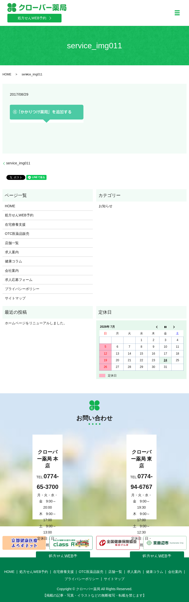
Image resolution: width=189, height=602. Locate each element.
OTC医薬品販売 (17, 234)
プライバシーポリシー (22, 289)
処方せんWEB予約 (19, 215)
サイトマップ (15, 298)
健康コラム (13, 261)
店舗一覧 (12, 243)
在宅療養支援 (15, 224)
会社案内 (12, 271)
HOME (6, 74)
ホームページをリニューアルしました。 (36, 323)
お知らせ (105, 206)
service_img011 (18, 163)
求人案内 (12, 252)
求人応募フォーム (18, 280)
